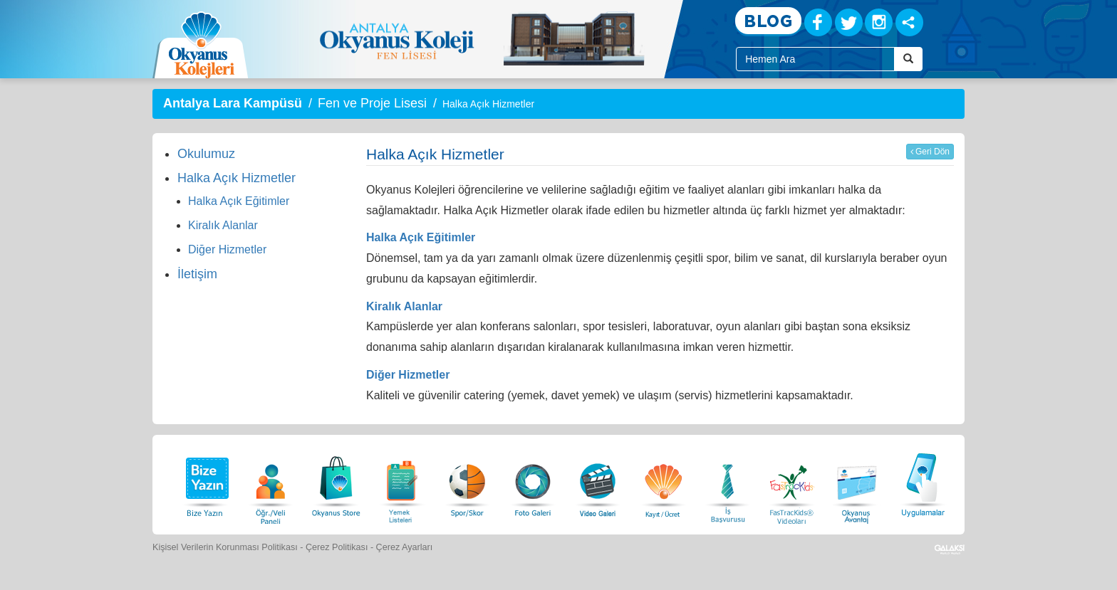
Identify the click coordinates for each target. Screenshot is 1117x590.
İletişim (197, 274)
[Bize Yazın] (205, 483)
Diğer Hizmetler (227, 249)
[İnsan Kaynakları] (727, 483)
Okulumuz (206, 154)
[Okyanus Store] (336, 483)
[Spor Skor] (467, 483)
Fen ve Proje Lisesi (372, 103)
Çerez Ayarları (404, 547)
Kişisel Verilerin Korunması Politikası (225, 547)
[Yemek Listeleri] (402, 483)
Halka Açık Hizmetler (236, 178)
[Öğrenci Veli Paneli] (270, 483)
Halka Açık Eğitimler (238, 201)
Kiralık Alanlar (223, 225)
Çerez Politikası (337, 547)
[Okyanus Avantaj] (857, 483)
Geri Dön (930, 152)
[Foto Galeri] (533, 483)
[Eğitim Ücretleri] (663, 483)
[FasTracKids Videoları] (791, 483)
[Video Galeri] (597, 483)
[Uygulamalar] (922, 483)
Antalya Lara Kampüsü (232, 103)
